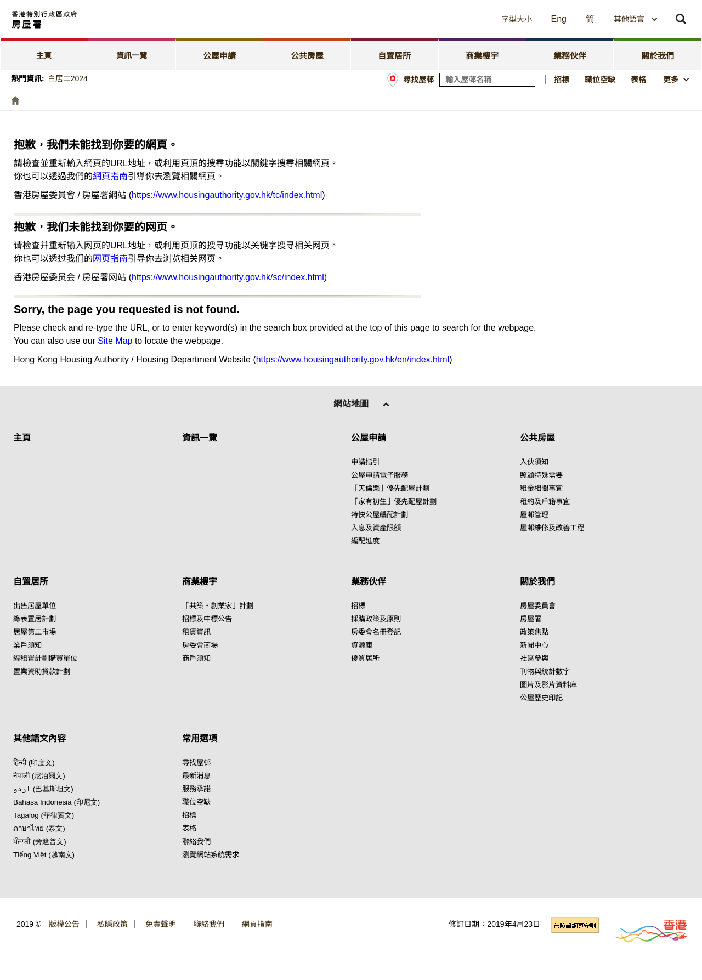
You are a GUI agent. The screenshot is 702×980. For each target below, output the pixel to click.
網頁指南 (110, 176)
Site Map (115, 340)
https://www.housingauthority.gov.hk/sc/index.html (228, 277)
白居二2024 (68, 78)
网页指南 (110, 258)
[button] (417, 19)
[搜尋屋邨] (527, 79)
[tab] (44, 54)
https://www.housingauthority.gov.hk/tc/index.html (227, 195)
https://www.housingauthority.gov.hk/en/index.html (352, 359)
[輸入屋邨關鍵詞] (487, 80)
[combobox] (635, 19)
